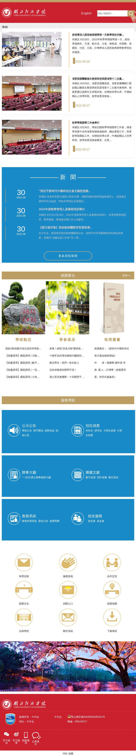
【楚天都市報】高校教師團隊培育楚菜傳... (65, 227)
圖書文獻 (93, 472)
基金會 (100, 521)
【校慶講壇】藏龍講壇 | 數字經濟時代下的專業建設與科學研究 (39, 362)
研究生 (98, 430)
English (86, 13)
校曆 (52, 521)
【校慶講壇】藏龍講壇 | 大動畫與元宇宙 (27, 355)
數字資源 (91, 477)
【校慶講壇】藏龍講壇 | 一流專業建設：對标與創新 (33, 369)
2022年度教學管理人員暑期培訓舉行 (62, 209)
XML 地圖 (68, 753)
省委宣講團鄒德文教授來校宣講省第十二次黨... (98, 78)
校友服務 (95, 516)
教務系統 (29, 516)
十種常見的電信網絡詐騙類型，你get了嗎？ (73, 355)
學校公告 (27, 430)
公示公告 (29, 426)
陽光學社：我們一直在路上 (64, 362)
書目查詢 (113, 477)
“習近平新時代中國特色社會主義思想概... (65, 191)
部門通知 (38, 430)
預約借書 (102, 477)
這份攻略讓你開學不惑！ (63, 369)
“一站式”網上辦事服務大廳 (36, 477)
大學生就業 (109, 430)
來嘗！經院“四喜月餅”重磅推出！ (67, 348)
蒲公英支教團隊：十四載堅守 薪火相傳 (70, 376)
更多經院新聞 (68, 255)
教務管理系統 (29, 521)
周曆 (57, 521)
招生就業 (93, 426)
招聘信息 (50, 430)
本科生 (89, 430)
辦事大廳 (29, 472)
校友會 (91, 521)
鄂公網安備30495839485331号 (88, 716)
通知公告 (43, 521)
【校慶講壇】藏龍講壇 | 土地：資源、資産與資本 (32, 376)
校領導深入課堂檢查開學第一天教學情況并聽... (98, 34)
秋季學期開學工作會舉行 (85, 122)
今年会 (58, 716)
